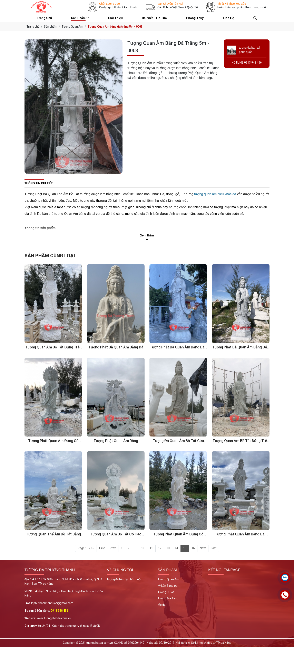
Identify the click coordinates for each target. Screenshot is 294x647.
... (135, 548)
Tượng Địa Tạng (168, 598)
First (102, 548)
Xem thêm (147, 235)
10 (143, 548)
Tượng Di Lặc (166, 592)
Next (203, 548)
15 (184, 548)
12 (159, 548)
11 (151, 548)
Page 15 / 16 (86, 548)
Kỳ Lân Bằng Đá (167, 585)
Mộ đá (162, 604)
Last (213, 548)
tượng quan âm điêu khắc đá (215, 194)
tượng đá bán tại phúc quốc (124, 579)
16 (193, 548)
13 (168, 548)
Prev (113, 548)
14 (176, 548)
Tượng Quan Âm (168, 579)
